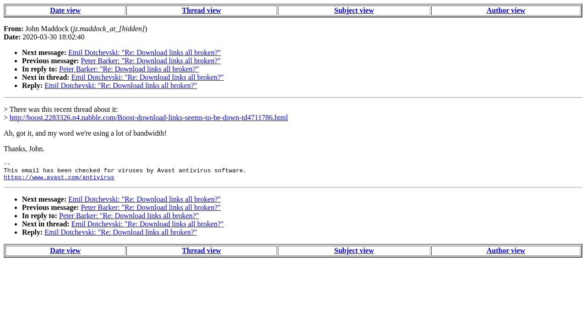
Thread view (201, 10)
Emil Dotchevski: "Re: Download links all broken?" (144, 52)
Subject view (354, 10)
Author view (506, 10)
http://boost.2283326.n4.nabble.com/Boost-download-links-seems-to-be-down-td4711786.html (149, 117)
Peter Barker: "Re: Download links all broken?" (151, 61)
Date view (65, 10)
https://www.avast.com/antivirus (59, 181)
